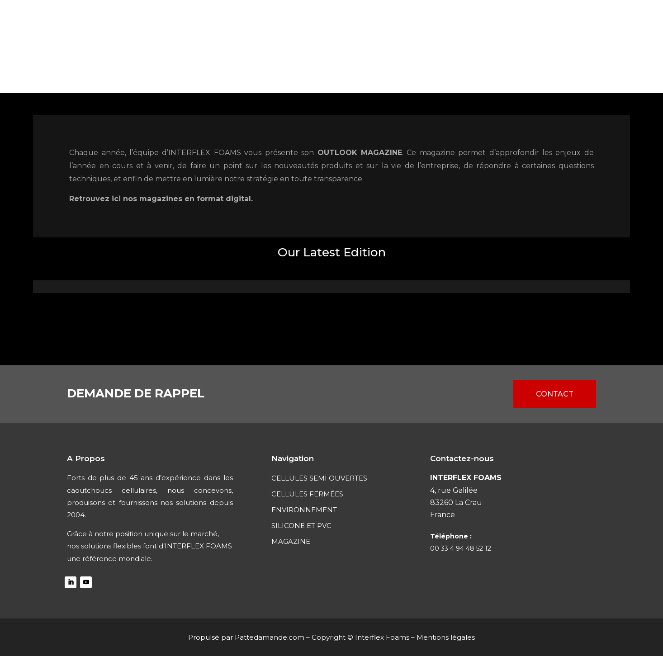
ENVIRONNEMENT (362, 71)
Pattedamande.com (269, 637)
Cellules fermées (283, 71)
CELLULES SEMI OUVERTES (190, 71)
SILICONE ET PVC (437, 71)
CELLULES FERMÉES (307, 494)
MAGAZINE (497, 71)
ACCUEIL (116, 71)
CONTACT (545, 71)
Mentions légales (446, 637)
